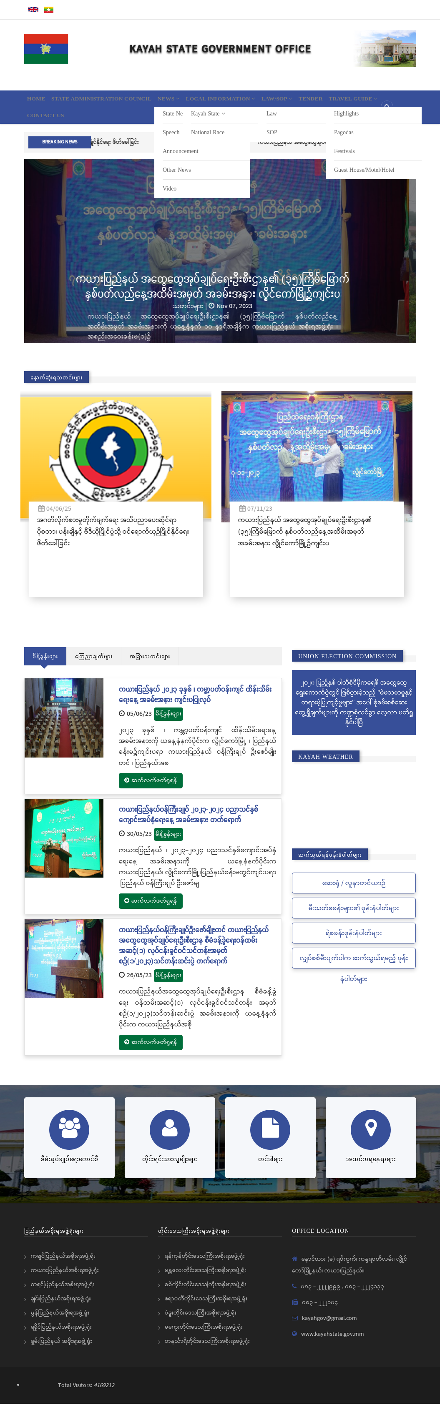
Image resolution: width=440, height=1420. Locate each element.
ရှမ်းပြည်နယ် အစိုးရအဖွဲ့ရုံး (61, 1357)
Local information (256, 102)
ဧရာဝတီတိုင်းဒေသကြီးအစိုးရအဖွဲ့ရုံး (206, 1315)
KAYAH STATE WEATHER (354, 818)
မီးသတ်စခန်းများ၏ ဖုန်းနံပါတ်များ (354, 924)
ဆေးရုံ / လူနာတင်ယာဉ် (353, 899)
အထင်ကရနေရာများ (371, 1175)
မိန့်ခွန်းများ (45, 672)
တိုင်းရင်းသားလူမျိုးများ (169, 1175)
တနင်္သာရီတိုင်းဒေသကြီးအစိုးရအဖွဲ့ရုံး (207, 1357)
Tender (365, 102)
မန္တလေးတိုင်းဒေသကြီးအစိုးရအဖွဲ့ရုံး (205, 1286)
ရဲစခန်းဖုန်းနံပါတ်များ (354, 949)
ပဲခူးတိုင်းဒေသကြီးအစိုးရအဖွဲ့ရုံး (200, 1329)
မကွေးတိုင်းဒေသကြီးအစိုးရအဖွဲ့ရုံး (204, 1343)
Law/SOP (323, 102)
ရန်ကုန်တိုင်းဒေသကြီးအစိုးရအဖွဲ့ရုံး (205, 1272)
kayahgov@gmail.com (329, 1334)
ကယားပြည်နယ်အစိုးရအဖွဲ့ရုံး (65, 1286)
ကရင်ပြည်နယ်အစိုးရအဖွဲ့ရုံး (63, 1300)
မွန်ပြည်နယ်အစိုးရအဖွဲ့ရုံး (60, 1329)
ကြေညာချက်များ (94, 672)
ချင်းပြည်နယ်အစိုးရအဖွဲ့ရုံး (61, 1315)
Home (40, 102)
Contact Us (116, 127)
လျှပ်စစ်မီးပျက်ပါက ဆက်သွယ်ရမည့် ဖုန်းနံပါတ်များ (354, 985)
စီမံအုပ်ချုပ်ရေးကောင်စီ (69, 1175)
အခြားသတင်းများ (150, 672)
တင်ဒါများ (270, 1175)
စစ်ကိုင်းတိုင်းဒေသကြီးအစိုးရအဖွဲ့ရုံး (205, 1300)
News (194, 102)
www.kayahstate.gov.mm (332, 1350)
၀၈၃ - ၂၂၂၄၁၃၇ (364, 1302)
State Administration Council (116, 102)
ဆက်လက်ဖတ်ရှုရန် (150, 796)
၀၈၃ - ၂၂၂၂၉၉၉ (321, 1302)
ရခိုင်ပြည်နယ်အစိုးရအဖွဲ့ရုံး (61, 1343)
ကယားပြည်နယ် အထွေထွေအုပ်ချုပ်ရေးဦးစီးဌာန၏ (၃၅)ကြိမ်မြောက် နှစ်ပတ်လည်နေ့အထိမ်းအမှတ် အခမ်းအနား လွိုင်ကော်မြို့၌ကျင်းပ (220, 302)
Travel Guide (56, 127)
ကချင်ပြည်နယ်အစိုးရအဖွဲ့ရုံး (63, 1272)
